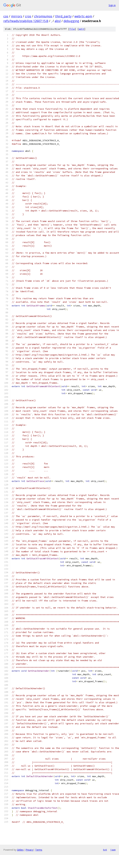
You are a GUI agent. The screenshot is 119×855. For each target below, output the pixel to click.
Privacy (29, 849)
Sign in (112, 5)
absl (58, 21)
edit (81, 29)
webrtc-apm (83, 16)
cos (5, 16)
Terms (38, 849)
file (72, 29)
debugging (71, 21)
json (113, 849)
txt (105, 849)
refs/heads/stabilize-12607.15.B (25, 21)
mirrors (16, 16)
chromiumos (43, 16)
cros (28, 16)
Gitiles (20, 849)
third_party (63, 16)
